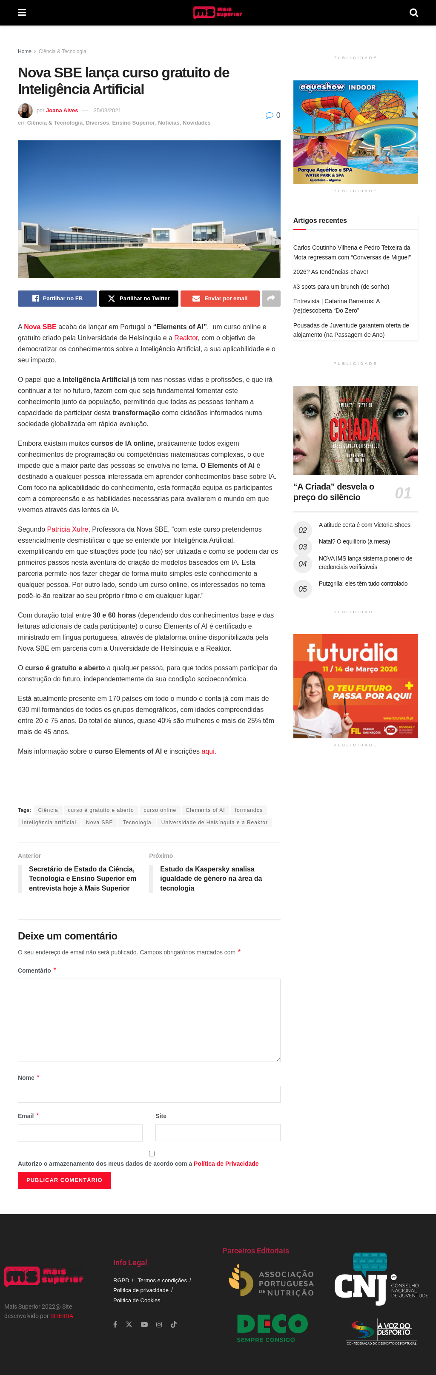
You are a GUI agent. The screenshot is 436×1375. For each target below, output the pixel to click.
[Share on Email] (220, 298)
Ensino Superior (133, 123)
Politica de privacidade (141, 1290)
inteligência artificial (49, 823)
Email (29, 1116)
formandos (249, 810)
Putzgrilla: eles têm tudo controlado (363, 583)
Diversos (97, 123)
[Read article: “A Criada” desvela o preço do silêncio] (355, 430)
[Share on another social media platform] (271, 298)
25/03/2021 (107, 110)
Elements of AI (205, 810)
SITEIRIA (61, 1315)
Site (160, 1116)
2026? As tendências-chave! (330, 271)
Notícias (169, 123)
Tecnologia (137, 823)
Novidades (197, 123)
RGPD (121, 1280)
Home (25, 51)
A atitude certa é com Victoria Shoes (364, 524)
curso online (160, 810)
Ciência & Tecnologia (62, 51)
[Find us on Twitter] (129, 1324)
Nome (29, 1077)
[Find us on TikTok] (174, 1324)
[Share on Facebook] (57, 298)
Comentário (37, 970)
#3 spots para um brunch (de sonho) (341, 286)
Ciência (48, 810)
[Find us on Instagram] (159, 1324)
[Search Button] (414, 13)
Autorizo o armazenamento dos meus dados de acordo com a (138, 1163)
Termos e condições (162, 1280)
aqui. (208, 751)
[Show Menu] (22, 13)
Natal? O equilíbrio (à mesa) (354, 541)
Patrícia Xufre (68, 529)
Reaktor (186, 338)
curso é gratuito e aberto (101, 810)
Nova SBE (99, 823)
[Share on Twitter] (138, 298)
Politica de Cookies (137, 1300)
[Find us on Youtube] (144, 1324)
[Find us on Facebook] (115, 1324)
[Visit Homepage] (218, 12)
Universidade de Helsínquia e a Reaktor (214, 823)
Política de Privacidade (226, 1163)
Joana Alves (62, 110)
